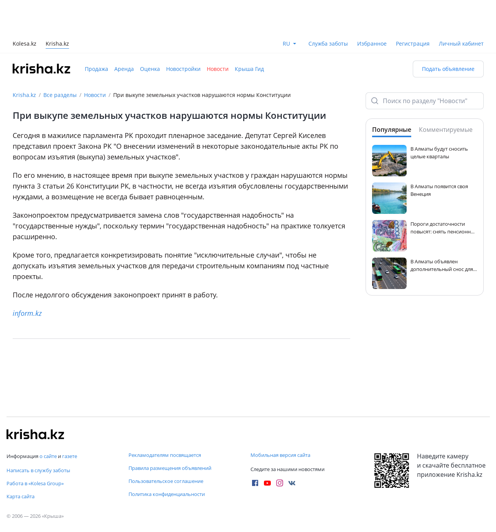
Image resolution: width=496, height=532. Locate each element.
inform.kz (27, 313)
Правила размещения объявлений (170, 468)
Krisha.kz (24, 95)
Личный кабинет (461, 43)
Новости (218, 68)
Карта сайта (21, 496)
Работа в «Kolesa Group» (35, 483)
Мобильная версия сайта (280, 455)
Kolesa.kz (24, 44)
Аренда (124, 68)
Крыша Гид (249, 68)
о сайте (48, 456)
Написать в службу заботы (38, 470)
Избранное (372, 43)
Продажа (96, 68)
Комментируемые (446, 129)
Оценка (150, 68)
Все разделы (60, 95)
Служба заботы (328, 43)
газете (69, 456)
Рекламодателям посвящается (165, 455)
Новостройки (183, 68)
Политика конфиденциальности (167, 494)
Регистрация (413, 43)
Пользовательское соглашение (166, 481)
